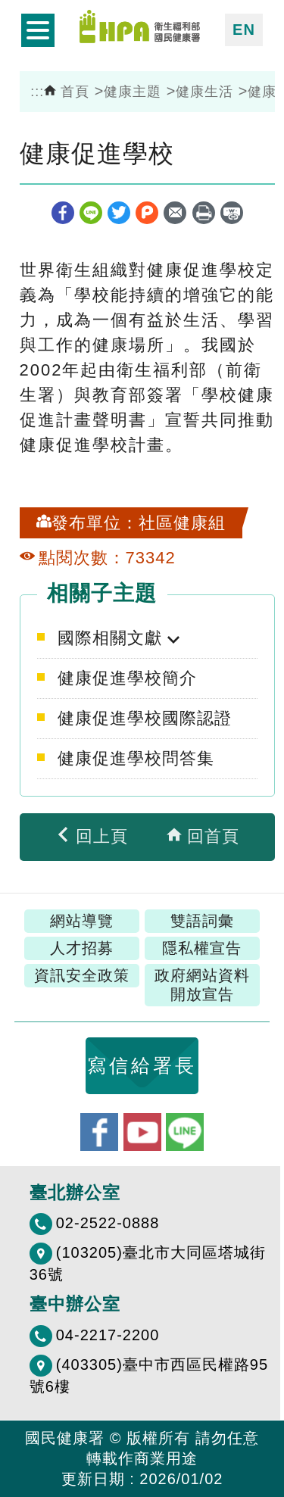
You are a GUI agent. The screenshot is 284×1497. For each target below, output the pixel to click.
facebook (62, 212)
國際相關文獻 (112, 637)
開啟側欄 (38, 30)
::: (37, 91)
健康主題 (132, 91)
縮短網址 (231, 212)
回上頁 (91, 836)
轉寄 (175, 212)
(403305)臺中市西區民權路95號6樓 (149, 1375)
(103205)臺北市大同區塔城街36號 (148, 1263)
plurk (147, 212)
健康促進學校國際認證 (145, 718)
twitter (119, 212)
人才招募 (82, 948)
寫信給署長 (142, 1065)
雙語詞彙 (202, 920)
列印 (203, 212)
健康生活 (204, 91)
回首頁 (203, 836)
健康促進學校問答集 (136, 758)
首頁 (66, 91)
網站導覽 (82, 920)
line (91, 212)
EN (244, 29)
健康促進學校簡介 (127, 678)
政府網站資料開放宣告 (202, 985)
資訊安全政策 (82, 975)
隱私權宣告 (202, 948)
